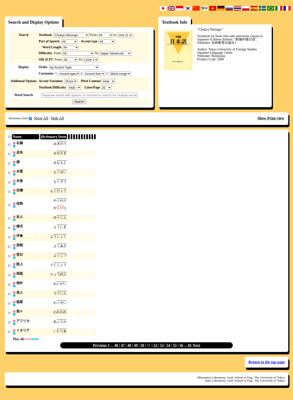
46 (116, 350)
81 (190, 350)
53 (162, 350)
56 (181, 350)
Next (196, 350)
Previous (100, 350)
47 (123, 350)
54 (168, 350)
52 (155, 350)
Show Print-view (271, 118)
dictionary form (20, 118)
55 (175, 350)
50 (142, 350)
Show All (41, 118)
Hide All (57, 118)
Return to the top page (266, 367)
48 (129, 350)
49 (136, 350)
